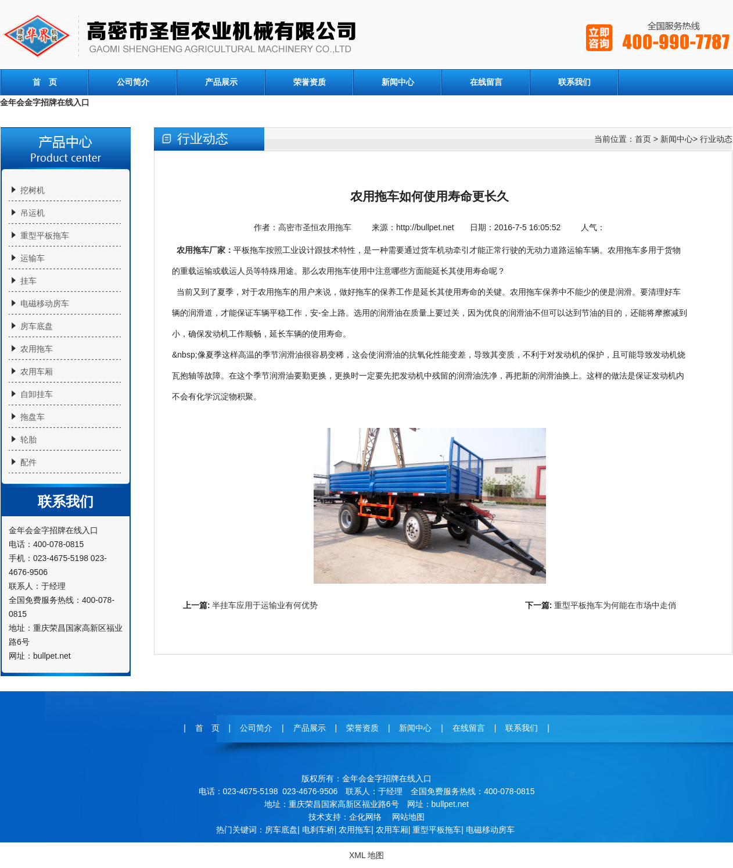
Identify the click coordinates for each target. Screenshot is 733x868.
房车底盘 (36, 326)
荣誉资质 (309, 82)
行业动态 (716, 139)
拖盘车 (32, 417)
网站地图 (408, 816)
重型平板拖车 (44, 235)
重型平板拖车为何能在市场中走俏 (615, 605)
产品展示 (221, 82)
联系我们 (574, 82)
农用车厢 (36, 371)
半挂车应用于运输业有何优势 (265, 605)
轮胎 (28, 439)
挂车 (28, 280)
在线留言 (486, 82)
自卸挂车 (36, 394)
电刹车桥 (318, 829)
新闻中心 (398, 82)
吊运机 (32, 212)
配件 (28, 462)
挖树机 (32, 190)
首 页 (45, 82)
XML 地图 (366, 855)
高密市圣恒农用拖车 (314, 227)
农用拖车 (36, 348)
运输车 (32, 258)
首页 (643, 139)
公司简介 (133, 82)
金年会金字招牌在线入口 (44, 102)
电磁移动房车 (44, 303)
